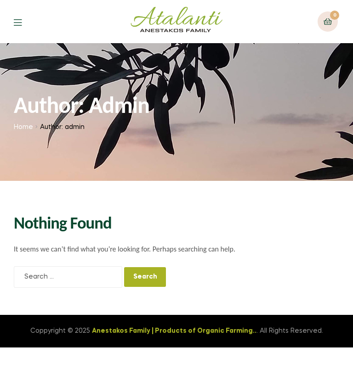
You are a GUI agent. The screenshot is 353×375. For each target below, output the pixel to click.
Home (23, 127)
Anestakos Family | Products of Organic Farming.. (174, 331)
